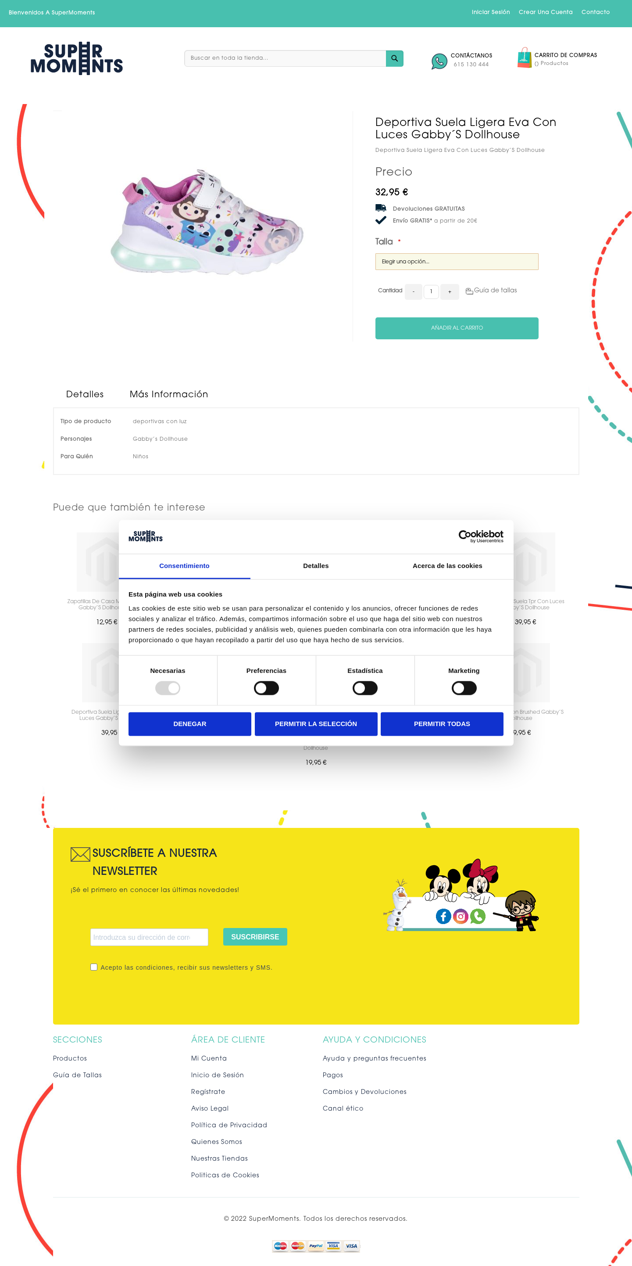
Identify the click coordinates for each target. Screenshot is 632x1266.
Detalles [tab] (315, 565)
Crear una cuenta (546, 12)
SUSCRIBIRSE (255, 937)
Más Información (169, 395)
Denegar (189, 723)
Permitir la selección (316, 723)
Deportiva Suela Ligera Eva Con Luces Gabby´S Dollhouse (111, 715)
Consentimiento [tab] (184, 565)
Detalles (85, 395)
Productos (70, 1059)
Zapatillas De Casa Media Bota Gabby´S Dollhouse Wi (106, 605)
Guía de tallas (495, 291)
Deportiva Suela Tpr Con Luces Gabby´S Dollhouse (525, 605)
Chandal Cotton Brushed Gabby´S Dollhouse (520, 715)
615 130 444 (471, 65)
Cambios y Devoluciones (365, 1093)
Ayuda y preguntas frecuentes (374, 1059)
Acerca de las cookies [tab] (447, 565)
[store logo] (77, 58)
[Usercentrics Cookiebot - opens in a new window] (465, 536)
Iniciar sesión (491, 12)
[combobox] (293, 58)
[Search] (394, 58)
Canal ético (343, 1109)
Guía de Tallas (77, 1076)
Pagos (333, 1076)
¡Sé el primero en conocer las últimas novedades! (155, 891)
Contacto (596, 12)
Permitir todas (442, 723)
